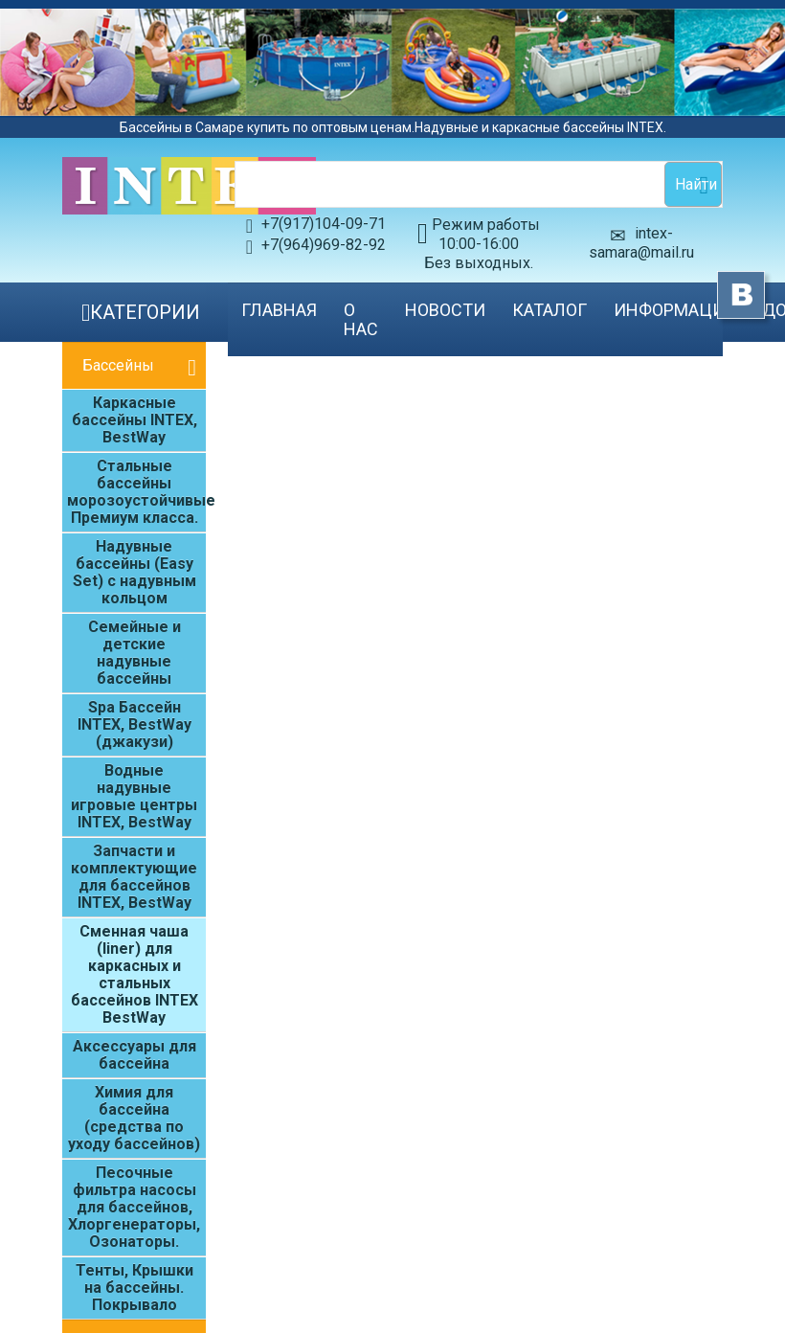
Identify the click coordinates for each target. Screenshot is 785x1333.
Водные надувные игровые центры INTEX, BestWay (134, 796)
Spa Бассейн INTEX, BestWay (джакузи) (134, 724)
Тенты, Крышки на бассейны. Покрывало (134, 1287)
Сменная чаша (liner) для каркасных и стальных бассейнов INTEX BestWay (134, 974)
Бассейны (118, 365)
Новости (445, 310)
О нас (361, 319)
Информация (674, 310)
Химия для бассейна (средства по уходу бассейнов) (134, 1118)
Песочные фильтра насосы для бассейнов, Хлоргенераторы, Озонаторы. (134, 1207)
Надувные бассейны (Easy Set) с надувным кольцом (134, 572)
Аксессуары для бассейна (134, 1055)
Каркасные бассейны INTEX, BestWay (134, 420)
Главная (279, 310)
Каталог (549, 310)
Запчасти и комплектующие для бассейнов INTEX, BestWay (134, 877)
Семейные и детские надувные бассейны (134, 653)
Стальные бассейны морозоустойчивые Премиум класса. (136, 492)
